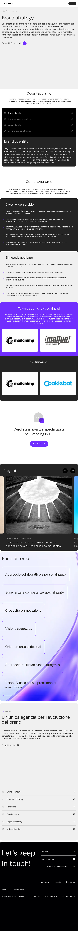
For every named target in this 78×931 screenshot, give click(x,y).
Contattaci (39, 444)
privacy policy (19, 889)
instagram (45, 882)
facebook (70, 882)
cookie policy (6, 889)
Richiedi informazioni (11, 43)
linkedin (58, 882)
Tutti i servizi (11, 11)
